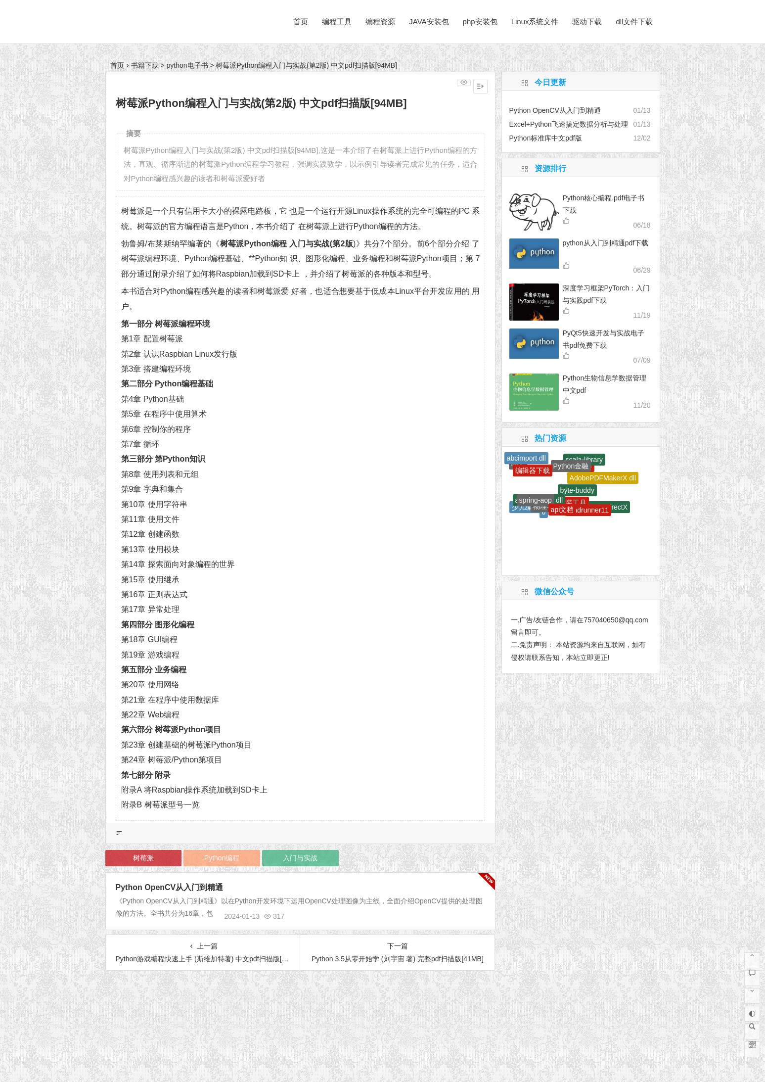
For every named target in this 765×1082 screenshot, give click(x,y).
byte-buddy (577, 490)
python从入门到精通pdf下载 (606, 243)
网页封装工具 (565, 503)
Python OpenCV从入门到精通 (170, 887)
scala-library (584, 460)
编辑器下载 (532, 470)
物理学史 (547, 506)
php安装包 (480, 21)
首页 (300, 21)
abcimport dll (526, 458)
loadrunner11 (588, 510)
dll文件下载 (634, 21)
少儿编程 (526, 507)
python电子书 (187, 65)
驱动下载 (587, 21)
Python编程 (222, 858)
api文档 (562, 510)
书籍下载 (145, 65)
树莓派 (143, 858)
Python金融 (571, 466)
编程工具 (337, 21)
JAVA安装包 (429, 21)
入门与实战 (300, 858)
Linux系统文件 (535, 21)
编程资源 (380, 21)
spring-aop (535, 500)
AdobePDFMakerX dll (603, 478)
